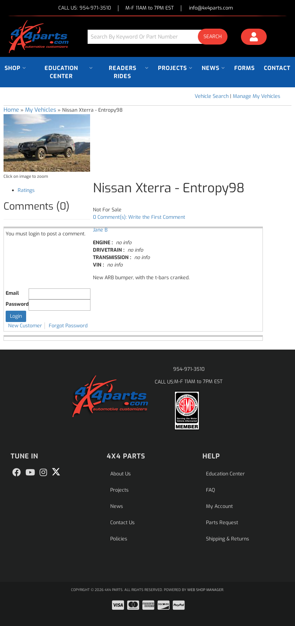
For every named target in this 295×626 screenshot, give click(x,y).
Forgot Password (68, 325)
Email (12, 293)
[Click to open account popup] (254, 38)
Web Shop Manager (205, 589)
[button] (160, 37)
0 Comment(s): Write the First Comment (139, 217)
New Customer (25, 325)
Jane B (100, 230)
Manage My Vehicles (256, 96)
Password (17, 304)
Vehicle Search (212, 96)
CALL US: (84, 8)
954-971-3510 (189, 369)
